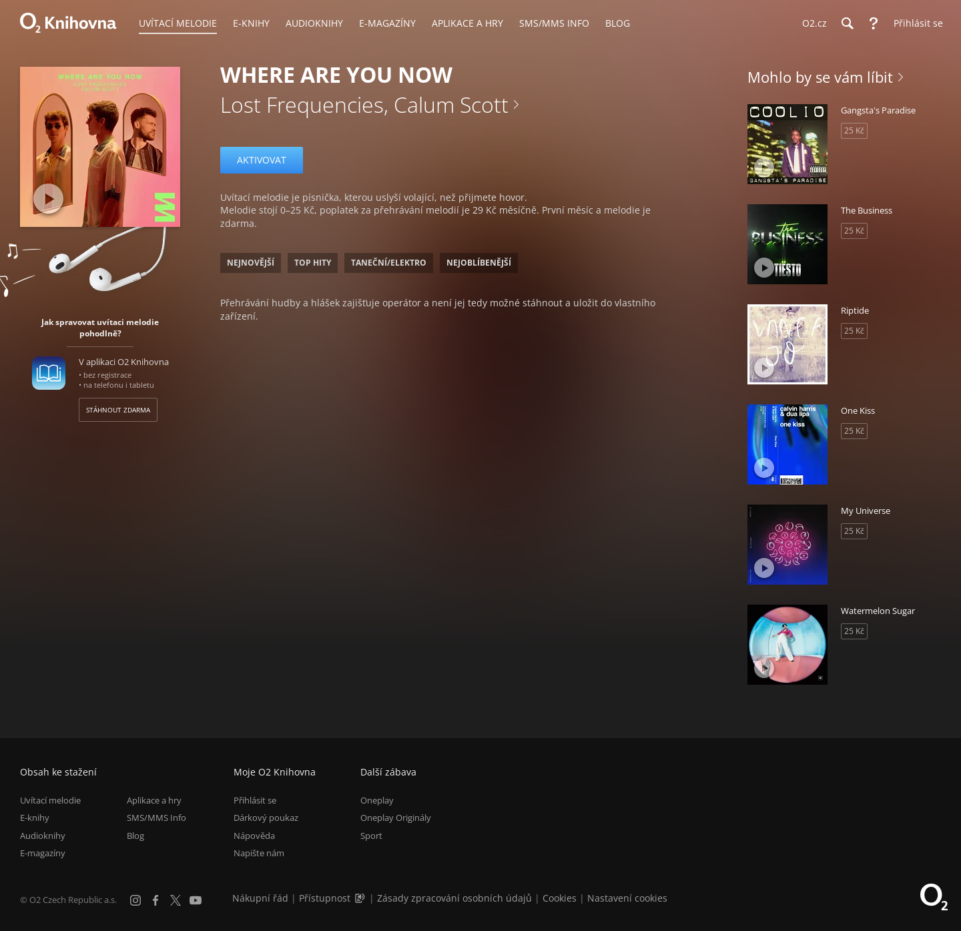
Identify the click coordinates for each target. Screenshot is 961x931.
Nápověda (254, 836)
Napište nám (259, 853)
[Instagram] (135, 900)
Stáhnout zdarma (118, 409)
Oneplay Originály (395, 818)
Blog (135, 836)
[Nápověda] (873, 23)
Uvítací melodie (50, 800)
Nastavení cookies (627, 898)
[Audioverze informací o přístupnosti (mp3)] (361, 898)
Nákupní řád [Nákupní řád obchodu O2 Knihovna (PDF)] (260, 898)
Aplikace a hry (154, 800)
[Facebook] (155, 900)
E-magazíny (42, 853)
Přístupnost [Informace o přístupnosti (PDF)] (324, 898)
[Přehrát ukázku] (48, 199)
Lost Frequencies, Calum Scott (364, 104)
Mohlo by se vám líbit (820, 77)
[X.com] (176, 900)
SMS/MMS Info (156, 818)
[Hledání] (847, 23)
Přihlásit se (255, 800)
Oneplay (377, 800)
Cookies (560, 898)
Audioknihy (42, 836)
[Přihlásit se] (915, 23)
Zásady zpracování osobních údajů (454, 898)
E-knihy (34, 818)
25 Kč (854, 130)
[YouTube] (196, 900)
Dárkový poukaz (266, 818)
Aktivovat (261, 159)
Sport (371, 836)
